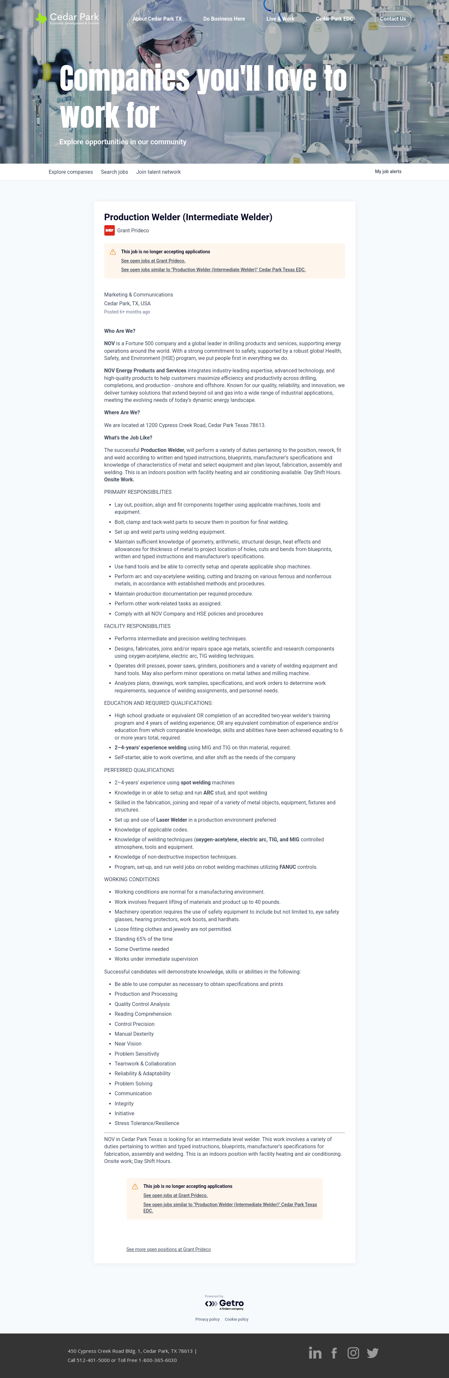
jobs (118, 172)
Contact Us (393, 20)
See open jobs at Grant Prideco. (153, 260)
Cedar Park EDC (334, 20)
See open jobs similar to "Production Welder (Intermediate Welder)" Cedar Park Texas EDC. (213, 269)
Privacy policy (207, 1319)
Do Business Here (224, 20)
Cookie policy (237, 1319)
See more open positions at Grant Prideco (169, 1249)
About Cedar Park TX (157, 20)
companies (72, 172)
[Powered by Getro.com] (224, 1303)
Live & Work (280, 20)
